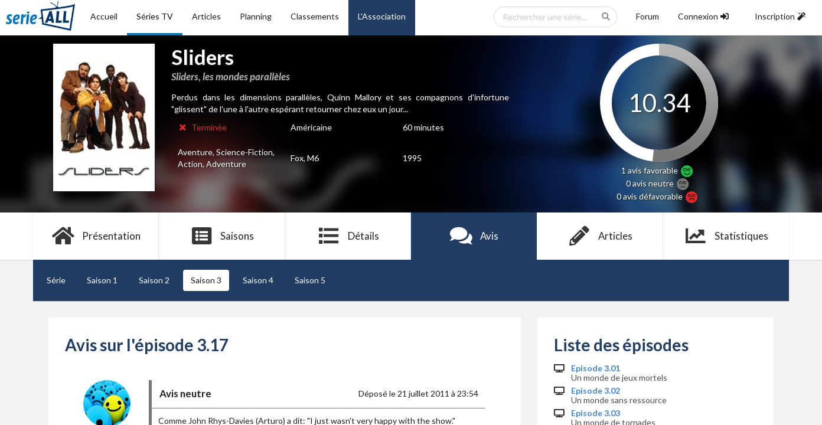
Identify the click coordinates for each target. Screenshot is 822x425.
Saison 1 (102, 280)
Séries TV (154, 16)
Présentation (96, 236)
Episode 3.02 (595, 390)
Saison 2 (154, 280)
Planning (256, 16)
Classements (315, 16)
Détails (348, 236)
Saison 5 (310, 280)
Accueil (104, 16)
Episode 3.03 (595, 413)
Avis (473, 236)
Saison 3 (206, 280)
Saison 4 (258, 280)
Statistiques (726, 236)
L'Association (382, 16)
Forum (647, 16)
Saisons (222, 236)
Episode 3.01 (595, 368)
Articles (206, 16)
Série (56, 280)
